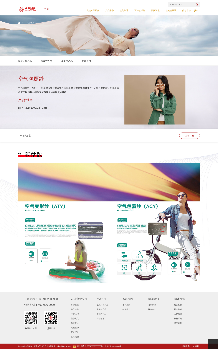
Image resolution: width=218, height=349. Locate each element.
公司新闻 (152, 305)
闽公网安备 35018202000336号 (88, 346)
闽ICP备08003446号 (113, 346)
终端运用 (86, 61)
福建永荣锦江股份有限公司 (44, 346)
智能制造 (124, 10)
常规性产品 (46, 61)
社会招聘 (178, 309)
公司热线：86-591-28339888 (41, 299)
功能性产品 (67, 61)
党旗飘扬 (75, 327)
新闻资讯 (155, 10)
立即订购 (189, 135)
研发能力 (126, 309)
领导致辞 (75, 309)
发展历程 (75, 314)
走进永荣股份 (93, 10)
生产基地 (126, 305)
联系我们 (75, 337)
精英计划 (178, 323)
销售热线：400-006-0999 (39, 304)
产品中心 (109, 10)
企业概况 (75, 305)
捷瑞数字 (186, 346)
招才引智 (186, 10)
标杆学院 (178, 318)
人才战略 (178, 314)
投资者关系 (171, 10)
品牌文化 (75, 318)
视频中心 (152, 309)
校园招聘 (178, 305)
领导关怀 (75, 323)
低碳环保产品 (25, 61)
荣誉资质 (75, 332)
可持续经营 (139, 10)
